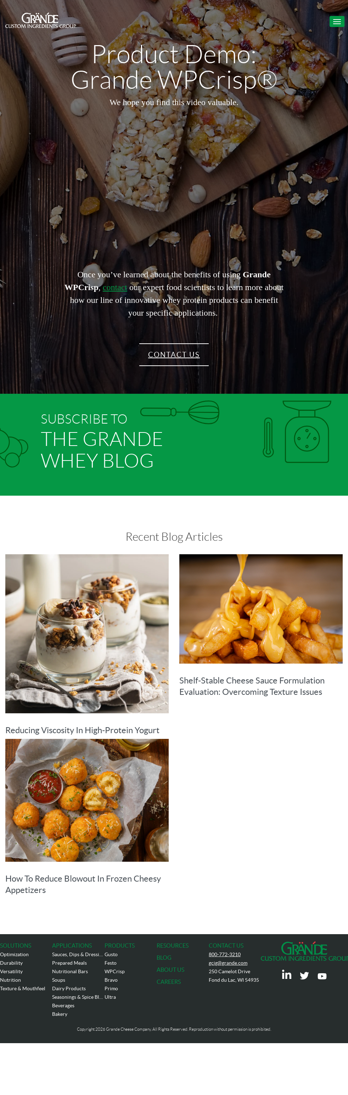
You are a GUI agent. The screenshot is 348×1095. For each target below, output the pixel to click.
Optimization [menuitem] (14, 954)
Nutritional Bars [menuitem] (70, 971)
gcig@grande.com (228, 963)
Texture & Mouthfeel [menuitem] (22, 988)
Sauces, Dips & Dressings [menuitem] (78, 954)
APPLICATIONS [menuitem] (72, 945)
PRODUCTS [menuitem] (120, 945)
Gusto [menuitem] (111, 954)
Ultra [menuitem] (110, 997)
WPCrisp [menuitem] (115, 971)
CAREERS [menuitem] (169, 982)
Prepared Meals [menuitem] (69, 963)
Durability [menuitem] (11, 963)
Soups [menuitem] (58, 980)
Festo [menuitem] (111, 963)
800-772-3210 (225, 954)
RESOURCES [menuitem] (173, 945)
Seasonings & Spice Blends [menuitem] (78, 997)
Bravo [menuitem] (111, 980)
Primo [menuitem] (111, 988)
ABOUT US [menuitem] (170, 969)
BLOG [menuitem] (164, 957)
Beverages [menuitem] (63, 1005)
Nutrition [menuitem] (10, 980)
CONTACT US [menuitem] (226, 945)
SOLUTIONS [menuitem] (15, 945)
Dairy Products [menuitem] (69, 988)
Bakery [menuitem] (59, 1014)
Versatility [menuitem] (11, 971)
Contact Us (174, 355)
